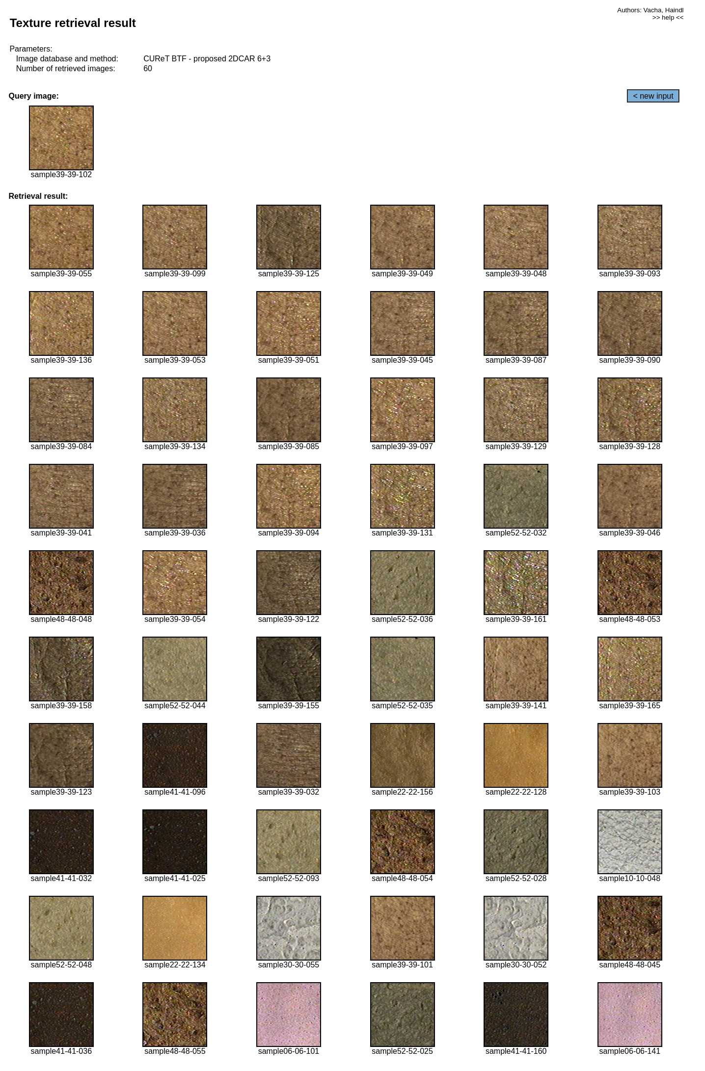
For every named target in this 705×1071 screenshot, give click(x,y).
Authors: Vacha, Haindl (650, 10)
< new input (653, 96)
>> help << (668, 17)
